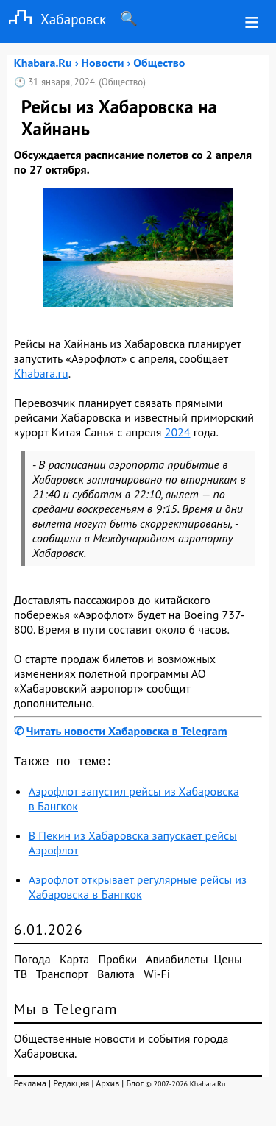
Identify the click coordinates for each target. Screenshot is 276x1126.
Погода (32, 962)
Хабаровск (53, 19)
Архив (107, 1085)
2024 (178, 432)
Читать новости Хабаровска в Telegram (126, 730)
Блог (134, 1085)
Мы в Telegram (66, 1011)
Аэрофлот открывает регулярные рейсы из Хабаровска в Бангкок (138, 889)
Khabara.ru (41, 373)
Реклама (30, 1085)
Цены (228, 962)
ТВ (20, 976)
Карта (74, 962)
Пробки (118, 962)
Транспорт (62, 976)
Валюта (116, 976)
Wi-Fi (157, 976)
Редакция (71, 1085)
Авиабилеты (177, 962)
